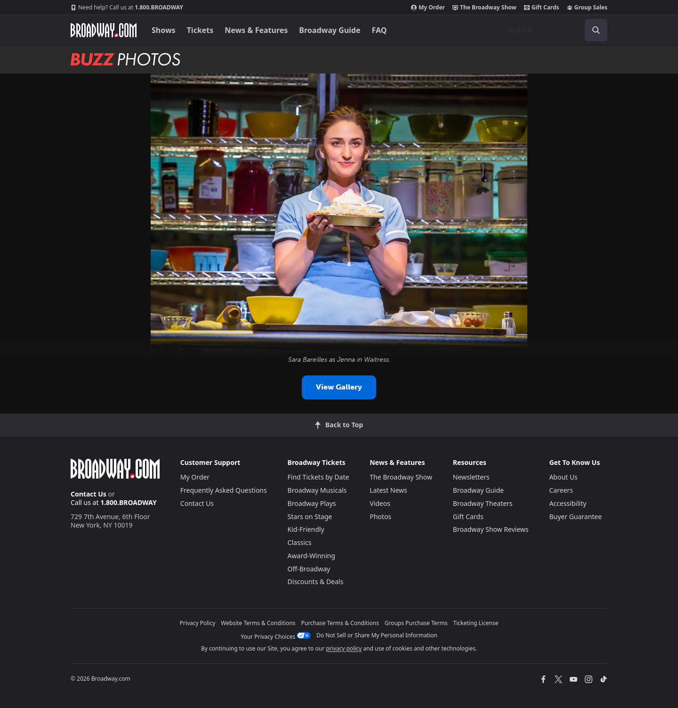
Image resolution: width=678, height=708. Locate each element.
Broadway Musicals (317, 490)
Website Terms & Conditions (258, 623)
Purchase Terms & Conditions (340, 623)
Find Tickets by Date (318, 476)
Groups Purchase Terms (416, 623)
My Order (428, 7)
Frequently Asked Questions (223, 490)
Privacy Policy (198, 623)
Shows (164, 30)
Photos (380, 516)
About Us (563, 476)
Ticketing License (476, 623)
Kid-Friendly (306, 529)
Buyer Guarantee (575, 516)
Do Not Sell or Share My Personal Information (376, 635)
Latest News (388, 490)
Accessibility (567, 503)
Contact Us (88, 493)
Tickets (200, 30)
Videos (380, 503)
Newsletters (471, 476)
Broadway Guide (329, 30)
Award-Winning (311, 555)
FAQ (379, 30)
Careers (561, 490)
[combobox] (553, 30)
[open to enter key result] (596, 30)
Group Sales (587, 7)
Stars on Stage (310, 516)
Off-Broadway (309, 568)
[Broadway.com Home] (104, 30)
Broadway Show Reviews (491, 529)
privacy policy (344, 648)
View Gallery (339, 386)
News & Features (256, 30)
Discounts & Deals (316, 581)
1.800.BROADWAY (127, 7)
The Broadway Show (484, 7)
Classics (300, 542)
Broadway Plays (312, 503)
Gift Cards (541, 7)
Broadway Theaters (483, 503)
